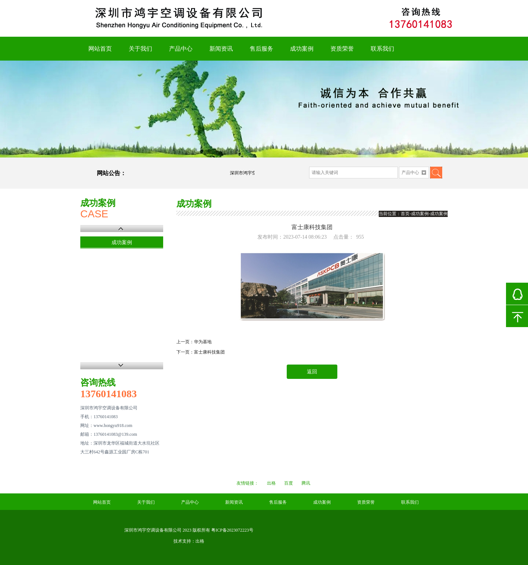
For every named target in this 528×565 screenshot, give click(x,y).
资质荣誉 (342, 49)
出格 (271, 483)
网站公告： (111, 173)
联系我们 (382, 49)
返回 (312, 371)
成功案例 (302, 49)
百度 (288, 483)
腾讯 (305, 483)
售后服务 (261, 49)
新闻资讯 (221, 49)
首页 (405, 213)
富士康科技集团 (209, 352)
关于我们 (140, 49)
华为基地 (203, 341)
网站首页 (100, 49)
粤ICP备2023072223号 (232, 530)
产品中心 (180, 49)
